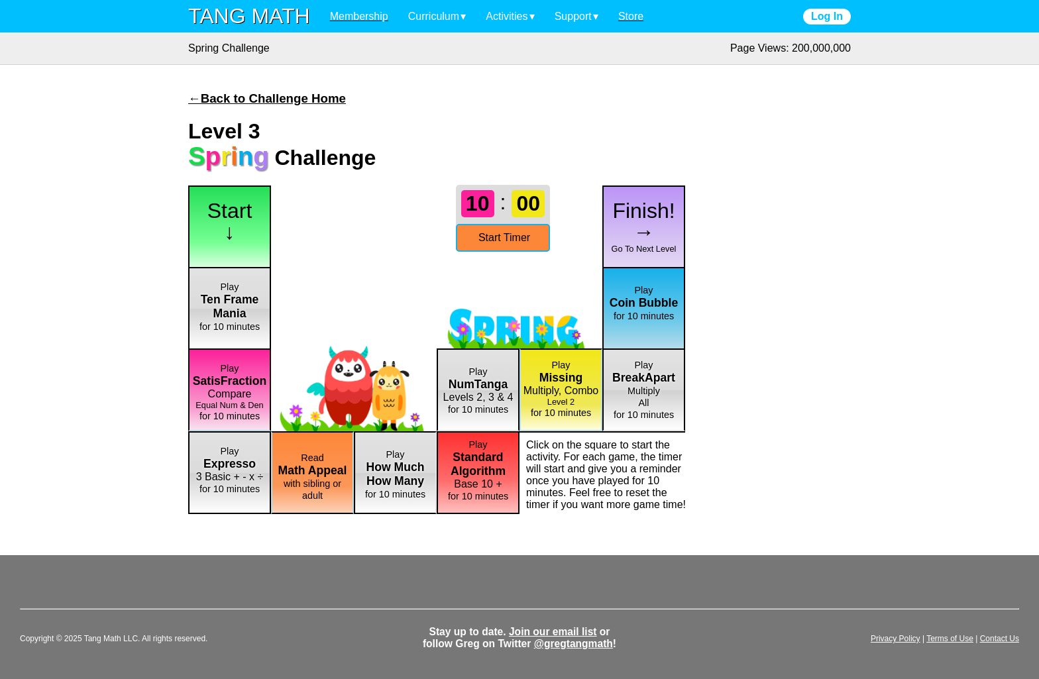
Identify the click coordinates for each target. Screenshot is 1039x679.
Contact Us (999, 638)
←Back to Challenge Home (267, 98)
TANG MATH (249, 16)
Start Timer (504, 237)
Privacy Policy (895, 638)
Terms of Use (949, 638)
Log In (827, 16)
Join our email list (553, 631)
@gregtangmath (573, 643)
